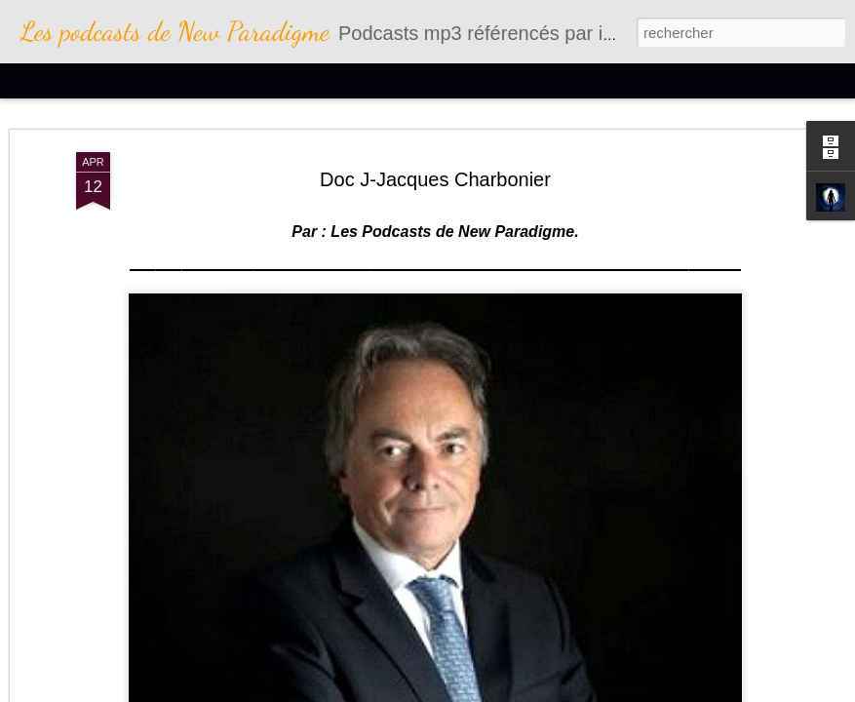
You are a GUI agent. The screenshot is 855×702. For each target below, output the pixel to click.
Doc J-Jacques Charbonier (435, 179)
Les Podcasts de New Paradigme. (453, 231)
